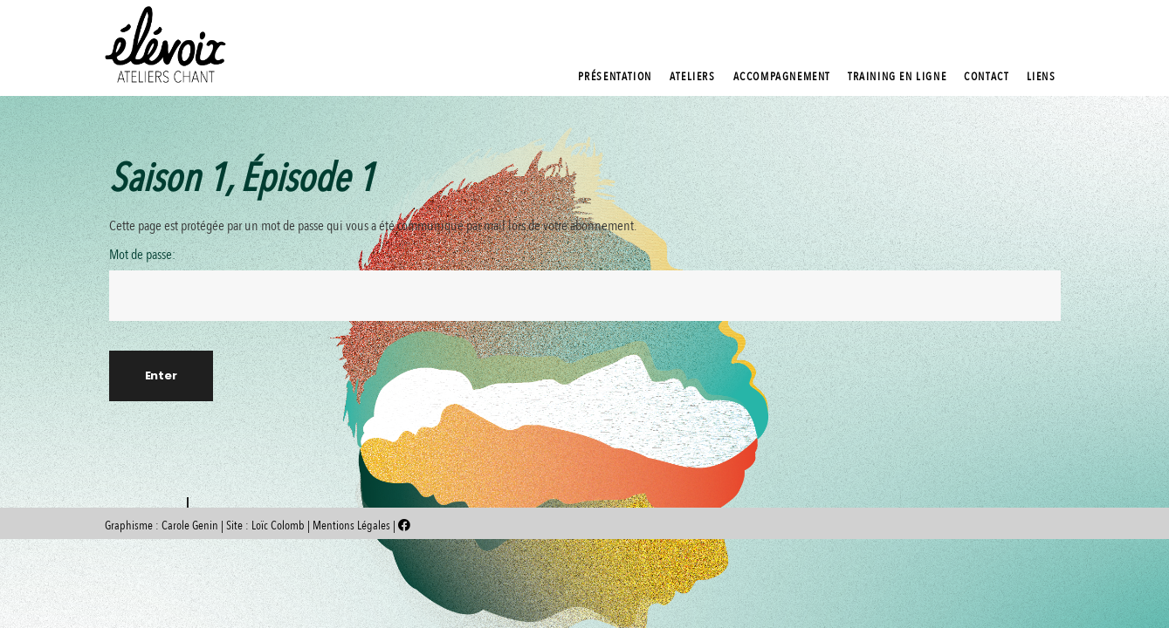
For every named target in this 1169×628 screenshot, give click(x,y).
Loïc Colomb (278, 525)
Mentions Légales (353, 525)
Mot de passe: (585, 284)
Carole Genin (190, 525)
